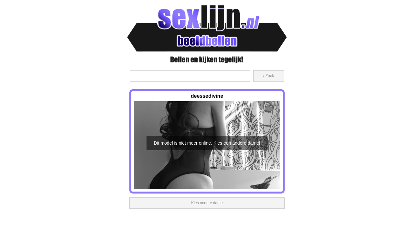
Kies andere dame (207, 203)
